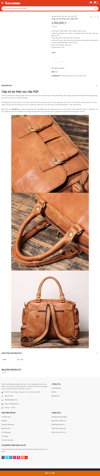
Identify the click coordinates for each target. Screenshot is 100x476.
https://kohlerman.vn (11, 404)
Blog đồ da (55, 396)
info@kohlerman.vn (11, 400)
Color (53, 52)
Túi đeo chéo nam (8, 424)
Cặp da (4, 421)
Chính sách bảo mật (59, 428)
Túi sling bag (6, 432)
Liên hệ (54, 392)
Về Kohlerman (56, 388)
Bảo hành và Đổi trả (58, 421)
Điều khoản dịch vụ (58, 424)
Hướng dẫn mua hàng (59, 417)
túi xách (14, 109)
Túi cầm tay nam (7, 440)
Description (7, 86)
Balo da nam (6, 428)
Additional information (12, 353)
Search (95, 8)
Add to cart (50, 473)
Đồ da (54, 16)
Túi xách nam (81, 76)
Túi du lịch (5, 436)
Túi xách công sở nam (67, 76)
